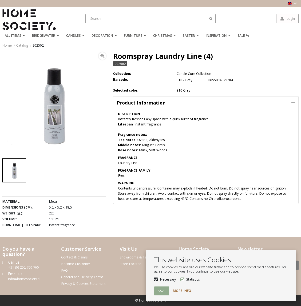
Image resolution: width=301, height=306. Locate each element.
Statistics (193, 279)
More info (182, 290)
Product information (141, 103)
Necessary (168, 279)
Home (7, 45)
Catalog (22, 45)
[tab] (205, 103)
